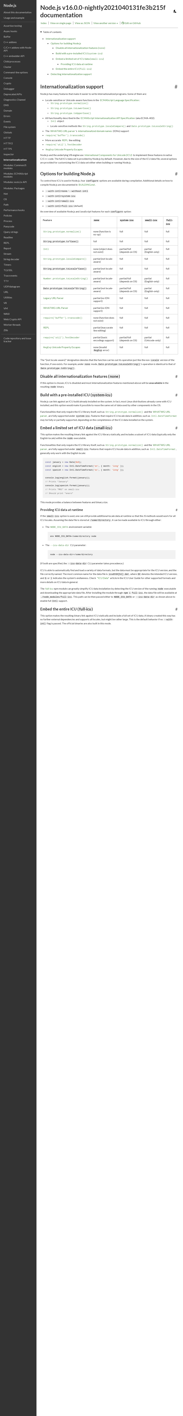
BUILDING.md (87, 184)
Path (6, 204)
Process (8, 220)
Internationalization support (61, 38)
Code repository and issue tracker (17, 340)
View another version (105, 23)
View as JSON (82, 23)
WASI (7, 313)
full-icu (49, 588)
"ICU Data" (103, 577)
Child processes (12, 61)
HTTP (7, 137)
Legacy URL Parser (53, 297)
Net (6, 193)
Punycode (9, 226)
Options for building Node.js (66, 43)
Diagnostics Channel (14, 99)
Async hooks (10, 31)
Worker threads (12, 324)
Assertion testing (13, 25)
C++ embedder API (14, 55)
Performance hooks (14, 210)
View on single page (60, 23)
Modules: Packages (14, 188)
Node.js (10, 5)
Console (8, 77)
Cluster (7, 66)
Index (44, 23)
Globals (8, 132)
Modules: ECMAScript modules (16, 175)
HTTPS (8, 148)
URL (6, 291)
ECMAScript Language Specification (119, 100)
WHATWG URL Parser (55, 307)
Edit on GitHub (131, 23)
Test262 (50, 746)
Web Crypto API (13, 319)
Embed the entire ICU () (74, 68)
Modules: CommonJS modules (15, 167)
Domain (8, 110)
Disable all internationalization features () (80, 47)
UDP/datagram (12, 286)
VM (6, 308)
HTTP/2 (8, 143)
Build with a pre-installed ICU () (79, 53)
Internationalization (15, 159)
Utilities (8, 297)
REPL (6, 242)
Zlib (6, 330)
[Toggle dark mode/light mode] (175, 11)
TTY (6, 280)
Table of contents (52, 31)
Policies (8, 215)
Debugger (9, 88)
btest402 (51, 741)
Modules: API (15, 182)
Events (7, 121)
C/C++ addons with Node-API (18, 49)
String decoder (11, 259)
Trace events (10, 275)
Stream (7, 253)
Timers (7, 264)
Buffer (7, 36)
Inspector (9, 154)
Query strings (11, 231)
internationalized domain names (95, 130)
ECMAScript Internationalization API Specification (108, 118)
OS (5, 199)
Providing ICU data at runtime (77, 64)
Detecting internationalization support (71, 74)
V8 (5, 302)
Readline (8, 237)
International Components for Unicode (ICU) (108, 154)
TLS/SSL (8, 270)
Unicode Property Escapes (64, 149)
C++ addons (10, 42)
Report (7, 248)
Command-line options (16, 72)
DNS (6, 105)
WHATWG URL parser (62, 130)
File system (10, 126)
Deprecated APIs (13, 94)
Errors (7, 115)
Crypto (7, 83)
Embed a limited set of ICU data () (80, 58)
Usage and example (14, 17)
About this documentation (17, 12)
